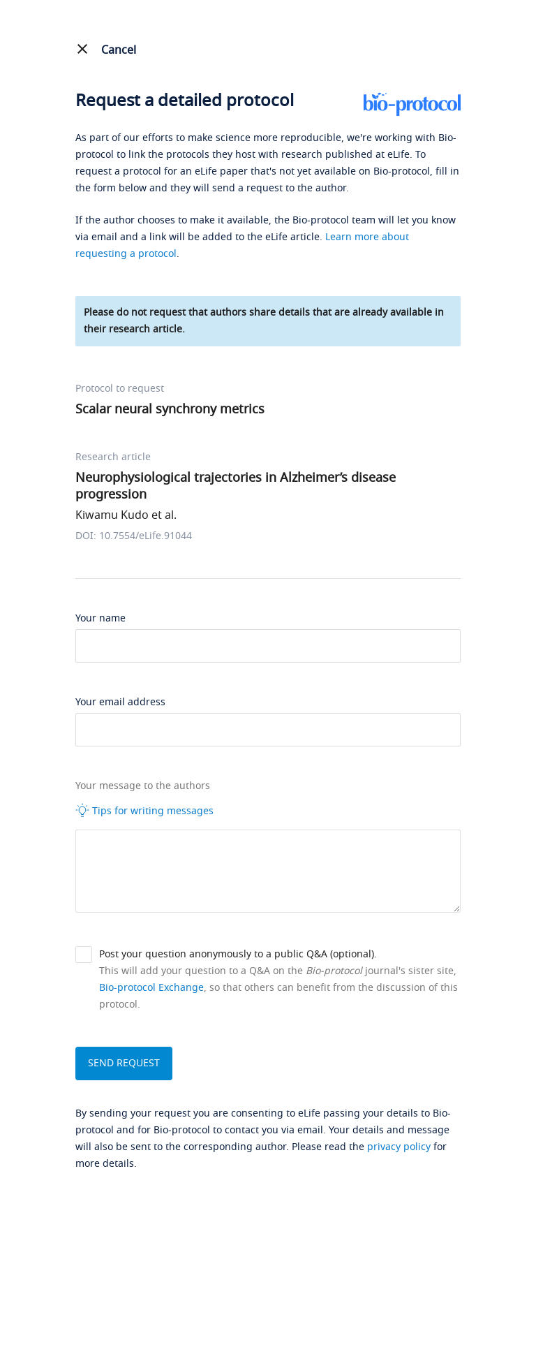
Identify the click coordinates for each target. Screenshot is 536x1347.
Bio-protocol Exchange (151, 987)
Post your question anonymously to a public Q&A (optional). (238, 954)
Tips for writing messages (144, 810)
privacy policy (399, 1147)
